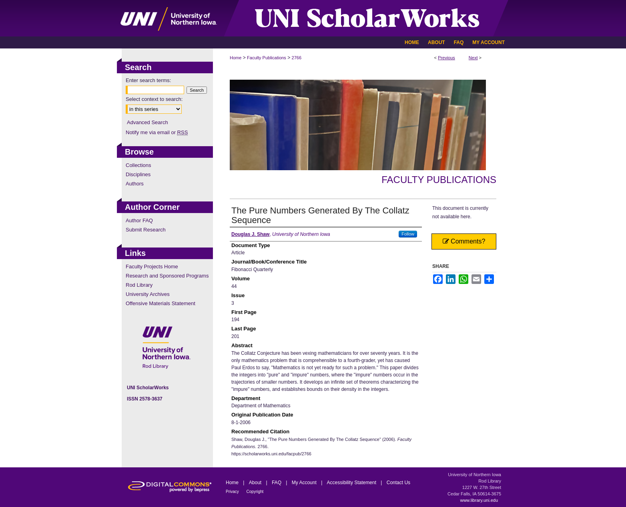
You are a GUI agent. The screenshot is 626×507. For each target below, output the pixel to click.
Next (473, 57)
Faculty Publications (266, 57)
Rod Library (139, 285)
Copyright (255, 491)
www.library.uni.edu (479, 500)
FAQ (277, 482)
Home (235, 57)
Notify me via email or (157, 132)
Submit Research (146, 230)
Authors (135, 184)
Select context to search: (154, 99)
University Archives (148, 294)
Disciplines (138, 174)
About (256, 482)
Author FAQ (139, 220)
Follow (407, 233)
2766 (296, 57)
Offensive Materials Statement (160, 303)
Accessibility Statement (352, 482)
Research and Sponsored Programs (167, 276)
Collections (138, 165)
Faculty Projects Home (152, 267)
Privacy (233, 491)
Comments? (464, 241)
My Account (305, 482)
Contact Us (398, 482)
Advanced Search (147, 122)
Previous (446, 57)
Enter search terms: (148, 80)
